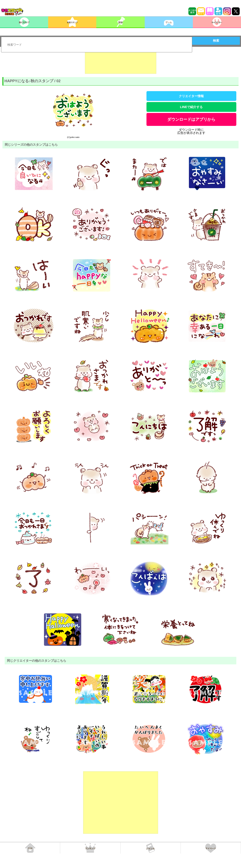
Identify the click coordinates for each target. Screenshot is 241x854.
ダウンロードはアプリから (191, 119)
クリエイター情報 (191, 96)
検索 (216, 40)
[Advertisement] (120, 62)
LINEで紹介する (191, 107)
